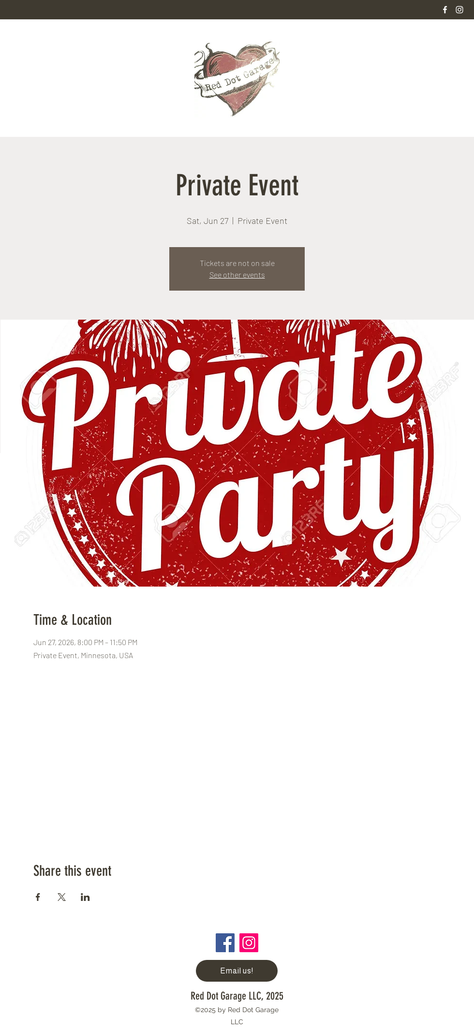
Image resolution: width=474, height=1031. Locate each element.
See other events (237, 274)
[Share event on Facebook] (38, 897)
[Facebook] (445, 10)
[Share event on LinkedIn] (85, 897)
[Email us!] (237, 971)
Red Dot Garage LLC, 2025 (237, 995)
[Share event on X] (61, 897)
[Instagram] (459, 10)
